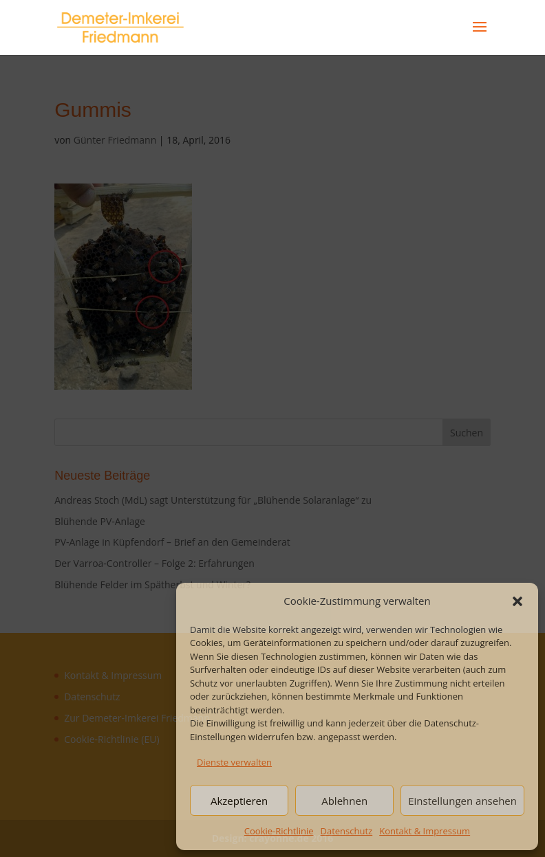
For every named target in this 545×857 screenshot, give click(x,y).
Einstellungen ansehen (462, 801)
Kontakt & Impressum (424, 831)
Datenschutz (347, 831)
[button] (517, 601)
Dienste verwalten (234, 762)
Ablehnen (344, 801)
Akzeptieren (239, 801)
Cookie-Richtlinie (279, 831)
